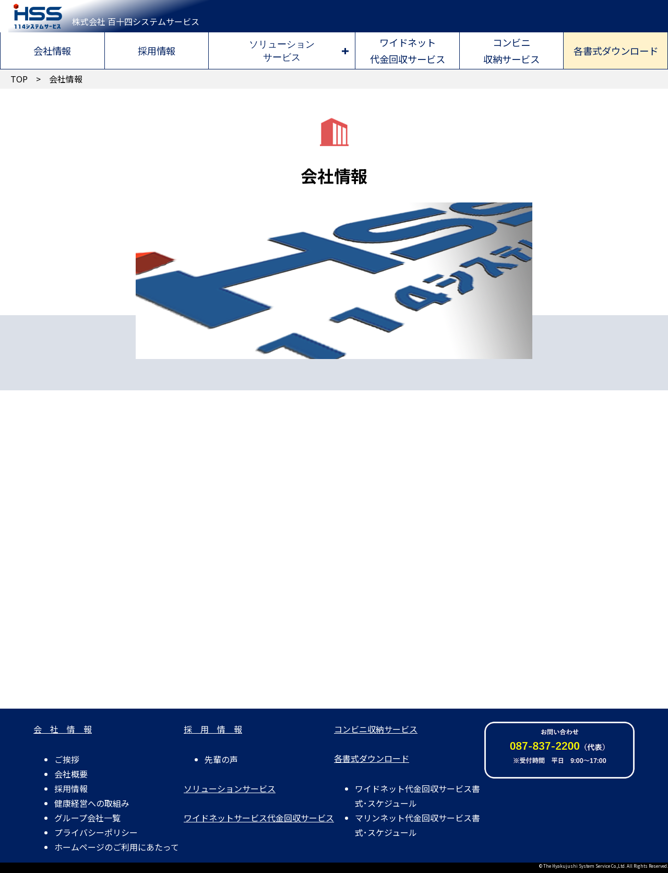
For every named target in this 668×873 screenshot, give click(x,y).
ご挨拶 (66, 759)
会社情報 (52, 50)
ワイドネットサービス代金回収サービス (259, 817)
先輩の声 (221, 759)
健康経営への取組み (91, 803)
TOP (19, 79)
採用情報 (156, 50)
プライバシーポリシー (96, 832)
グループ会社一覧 (87, 817)
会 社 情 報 (62, 729)
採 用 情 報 (213, 729)
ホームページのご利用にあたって (116, 847)
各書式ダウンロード (616, 50)
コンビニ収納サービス (511, 50)
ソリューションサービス (282, 51)
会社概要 (71, 774)
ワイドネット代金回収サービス (407, 50)
